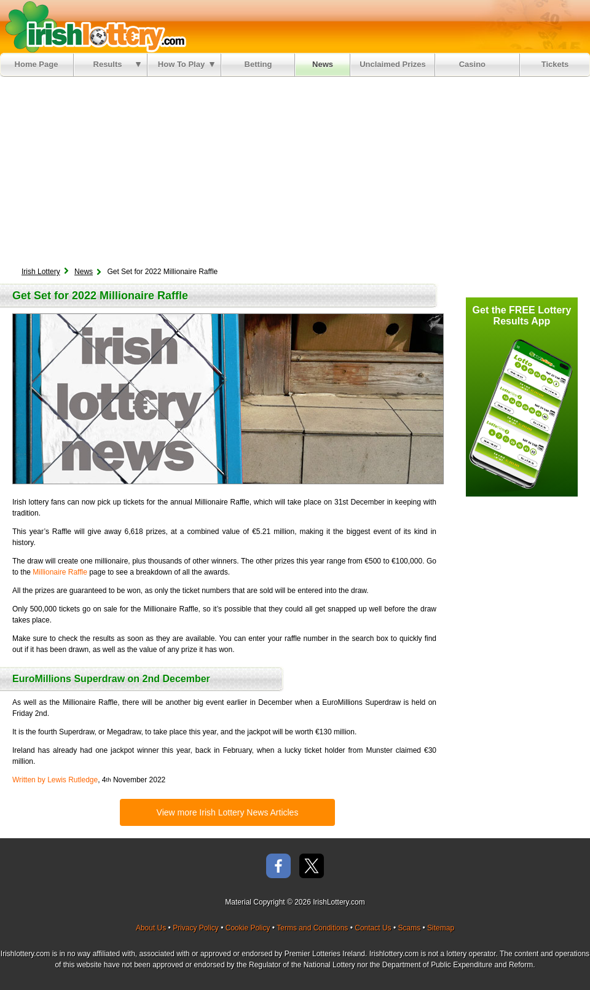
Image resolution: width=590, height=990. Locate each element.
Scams (409, 928)
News (322, 64)
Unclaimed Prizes (393, 64)
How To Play (186, 64)
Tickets (555, 64)
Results (117, 64)
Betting (258, 64)
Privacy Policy (196, 928)
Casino (474, 64)
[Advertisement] (295, 169)
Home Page (36, 64)
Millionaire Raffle (60, 572)
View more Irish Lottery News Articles (228, 812)
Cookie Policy (248, 928)
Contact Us (373, 928)
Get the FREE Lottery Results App (522, 315)
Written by (55, 780)
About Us (151, 928)
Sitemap (440, 928)
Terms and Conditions (312, 928)
